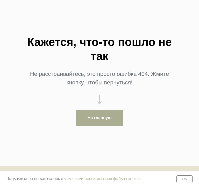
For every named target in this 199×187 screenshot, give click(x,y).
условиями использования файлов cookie (102, 179)
